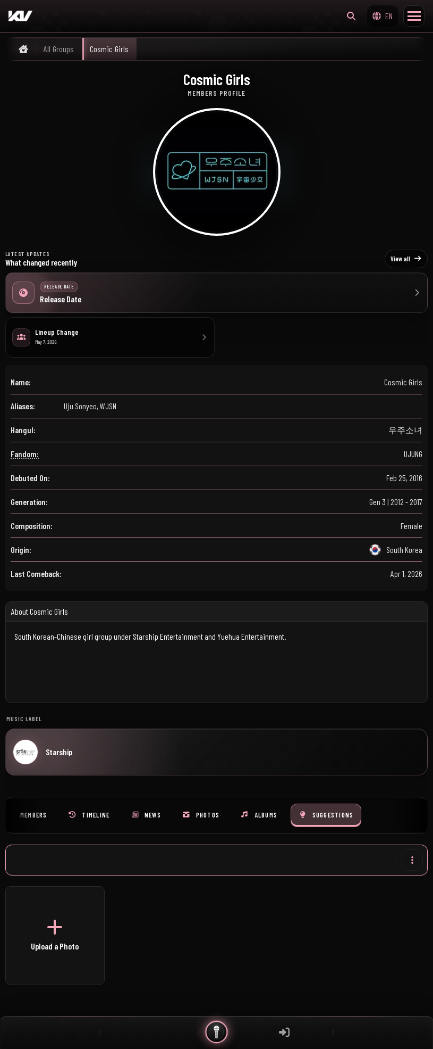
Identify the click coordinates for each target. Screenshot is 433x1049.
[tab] (33, 815)
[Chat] (148, 1032)
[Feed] (50, 1032)
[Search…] (351, 16)
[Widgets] (383, 1032)
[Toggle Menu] (413, 16)
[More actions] (412, 860)
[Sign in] (284, 1032)
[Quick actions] (216, 1032)
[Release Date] (216, 292)
